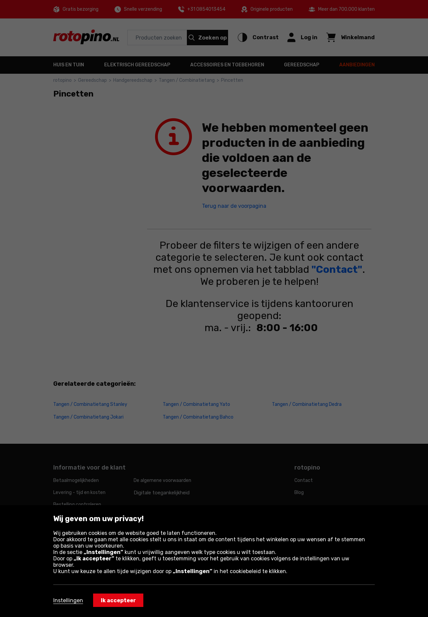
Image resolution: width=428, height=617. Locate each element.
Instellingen (68, 600)
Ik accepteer (118, 600)
